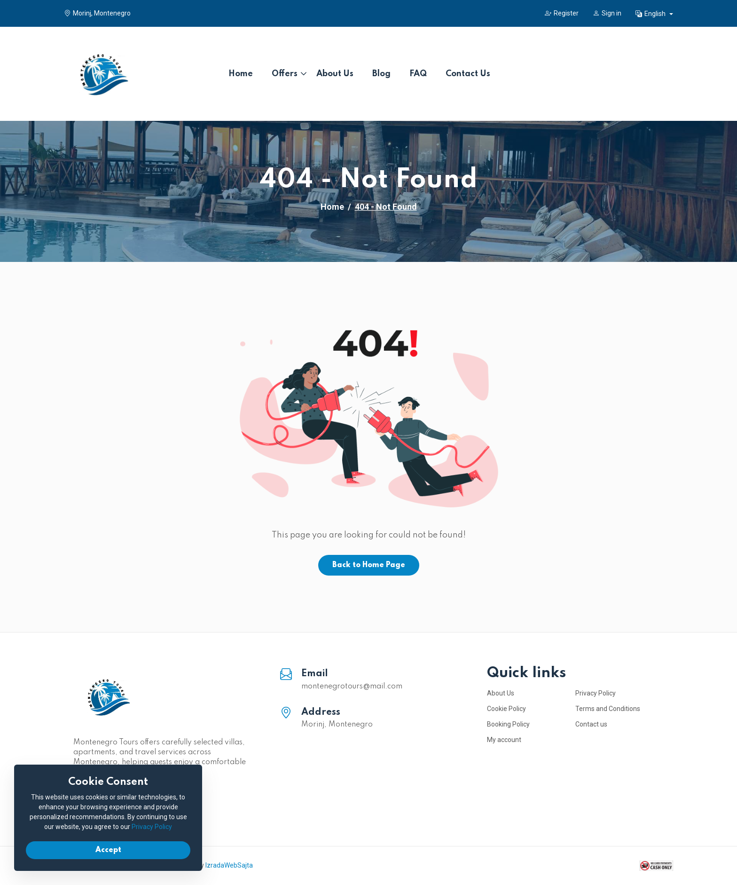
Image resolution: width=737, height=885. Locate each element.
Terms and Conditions (607, 708)
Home (240, 74)
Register (562, 13)
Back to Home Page (368, 565)
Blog (381, 74)
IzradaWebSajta (229, 865)
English (651, 13)
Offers (285, 74)
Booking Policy (508, 724)
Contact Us (468, 74)
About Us (334, 74)
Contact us (591, 724)
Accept (108, 850)
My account (504, 739)
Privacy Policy (595, 693)
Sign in (607, 13)
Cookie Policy (506, 708)
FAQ (418, 74)
